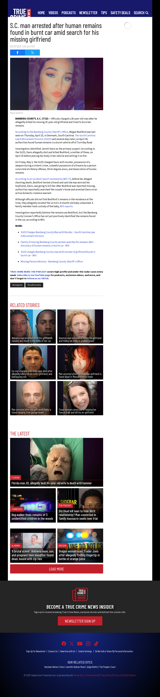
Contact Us (53, 651)
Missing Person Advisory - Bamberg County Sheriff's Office (52, 261)
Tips (104, 12)
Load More (56, 568)
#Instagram (17, 285)
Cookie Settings (85, 651)
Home (41, 12)
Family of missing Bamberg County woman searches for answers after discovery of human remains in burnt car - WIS (57, 244)
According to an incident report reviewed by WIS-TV (43, 179)
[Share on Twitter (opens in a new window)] (32, 53)
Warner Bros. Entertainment (86, 675)
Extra (62, 666)
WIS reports (66, 206)
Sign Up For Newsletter (36, 651)
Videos (53, 12)
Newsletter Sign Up (80, 621)
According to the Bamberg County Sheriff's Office (41, 132)
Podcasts (69, 12)
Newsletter (88, 12)
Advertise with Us (67, 651)
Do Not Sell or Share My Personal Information (114, 651)
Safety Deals (120, 12)
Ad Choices (131, 675)
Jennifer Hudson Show (75, 666)
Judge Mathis (92, 666)
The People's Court (107, 666)
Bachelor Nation (51, 666)
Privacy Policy (106, 675)
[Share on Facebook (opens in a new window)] (17, 53)
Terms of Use (119, 675)
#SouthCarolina (34, 285)
